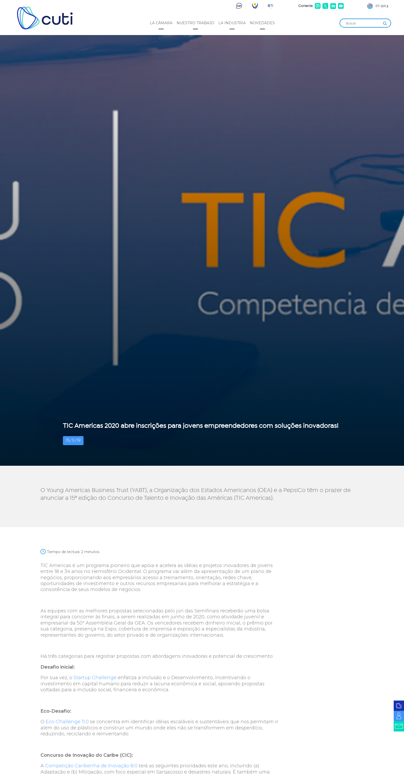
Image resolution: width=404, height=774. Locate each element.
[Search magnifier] (385, 23)
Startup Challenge (95, 677)
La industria (232, 23)
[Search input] (363, 23)
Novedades (262, 23)
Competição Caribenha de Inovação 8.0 (91, 766)
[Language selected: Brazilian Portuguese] (377, 6)
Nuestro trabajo (195, 23)
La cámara (161, 23)
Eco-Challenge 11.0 (67, 722)
